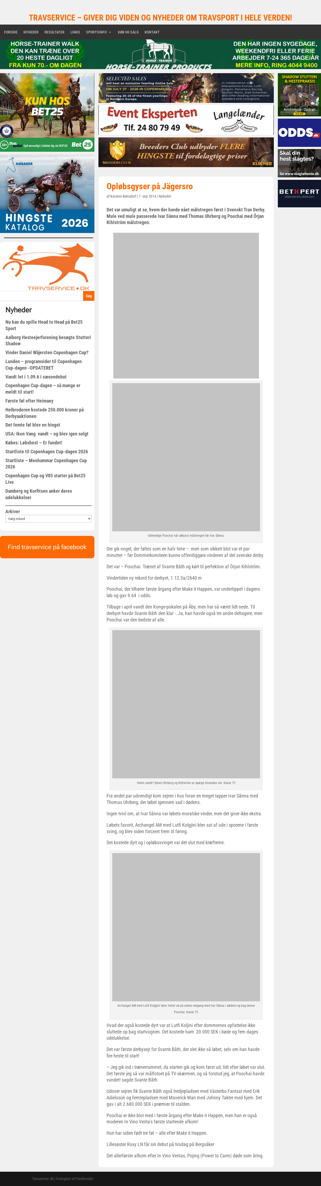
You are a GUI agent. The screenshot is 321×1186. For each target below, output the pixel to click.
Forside (11, 32)
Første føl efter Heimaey (29, 401)
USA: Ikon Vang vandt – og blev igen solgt (46, 434)
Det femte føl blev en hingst (32, 425)
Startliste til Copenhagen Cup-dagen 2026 (46, 451)
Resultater (54, 32)
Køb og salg (128, 32)
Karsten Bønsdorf (123, 196)
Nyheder (31, 32)
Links (75, 32)
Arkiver (12, 511)
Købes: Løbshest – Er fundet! (33, 442)
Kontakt (152, 32)
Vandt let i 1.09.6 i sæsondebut (36, 377)
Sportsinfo (96, 32)
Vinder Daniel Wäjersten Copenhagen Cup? (46, 352)
